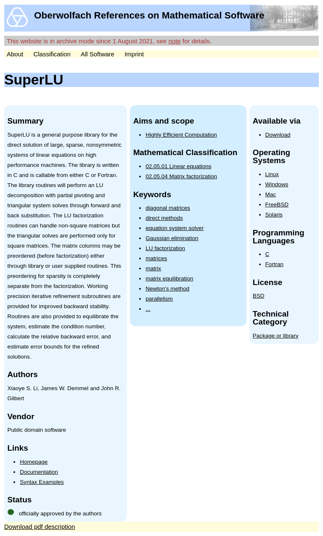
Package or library (276, 336)
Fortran (274, 264)
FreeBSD (277, 204)
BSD (259, 296)
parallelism (159, 299)
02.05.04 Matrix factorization (181, 176)
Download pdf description (39, 526)
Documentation (39, 472)
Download (278, 135)
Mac (270, 194)
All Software (97, 54)
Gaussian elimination (172, 238)
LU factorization (165, 248)
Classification (51, 54)
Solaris (274, 214)
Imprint (134, 54)
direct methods (164, 218)
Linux (272, 174)
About (15, 54)
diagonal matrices (168, 208)
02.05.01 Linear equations (178, 166)
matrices (156, 258)
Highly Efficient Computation (181, 135)
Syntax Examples (42, 482)
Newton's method (167, 288)
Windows (277, 184)
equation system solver (175, 228)
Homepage (34, 462)
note (174, 41)
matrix (153, 268)
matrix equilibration (169, 278)
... (148, 309)
